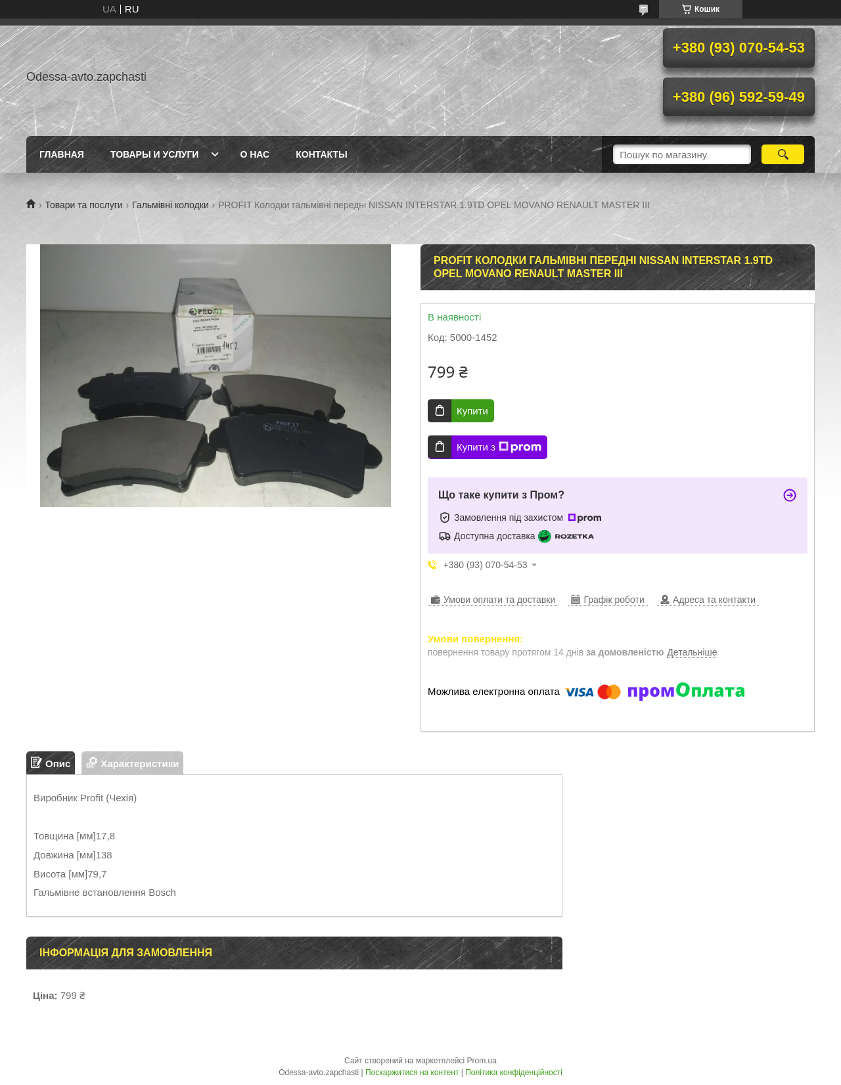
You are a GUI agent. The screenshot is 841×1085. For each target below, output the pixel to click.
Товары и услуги (154, 154)
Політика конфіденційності (513, 1072)
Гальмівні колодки (170, 205)
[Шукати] (782, 154)
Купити (472, 410)
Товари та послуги (83, 205)
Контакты (321, 154)
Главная (61, 154)
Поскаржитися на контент (412, 1072)
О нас (254, 154)
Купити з (499, 447)
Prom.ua (482, 1060)
